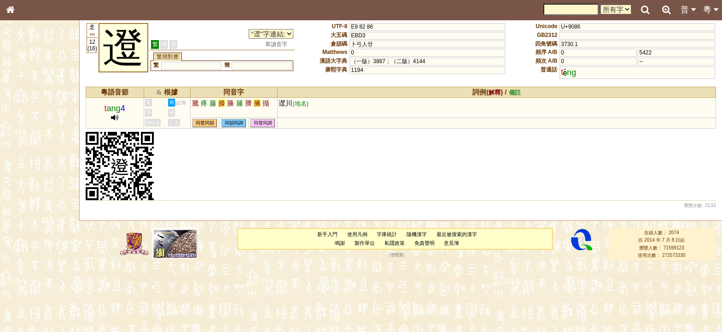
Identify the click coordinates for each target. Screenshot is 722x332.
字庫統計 (387, 234)
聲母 (18, 242)
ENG (40, 101)
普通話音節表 (28, 251)
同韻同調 (234, 122)
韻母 (31, 242)
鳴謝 (340, 243)
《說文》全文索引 (34, 283)
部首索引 (23, 123)
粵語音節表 (25, 181)
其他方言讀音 (28, 259)
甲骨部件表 (25, 139)
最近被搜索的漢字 (457, 234)
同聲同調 (263, 122)
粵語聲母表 (25, 189)
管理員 (396, 255)
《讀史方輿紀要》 (34, 292)
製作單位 (365, 243)
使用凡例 (357, 234)
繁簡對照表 (25, 308)
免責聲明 (424, 243)
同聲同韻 (205, 122)
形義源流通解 (28, 157)
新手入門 (327, 234)
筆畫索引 (23, 131)
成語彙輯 (23, 300)
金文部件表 (25, 148)
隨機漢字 (417, 234)
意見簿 (451, 243)
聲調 (43, 242)
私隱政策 (394, 243)
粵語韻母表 (25, 198)
